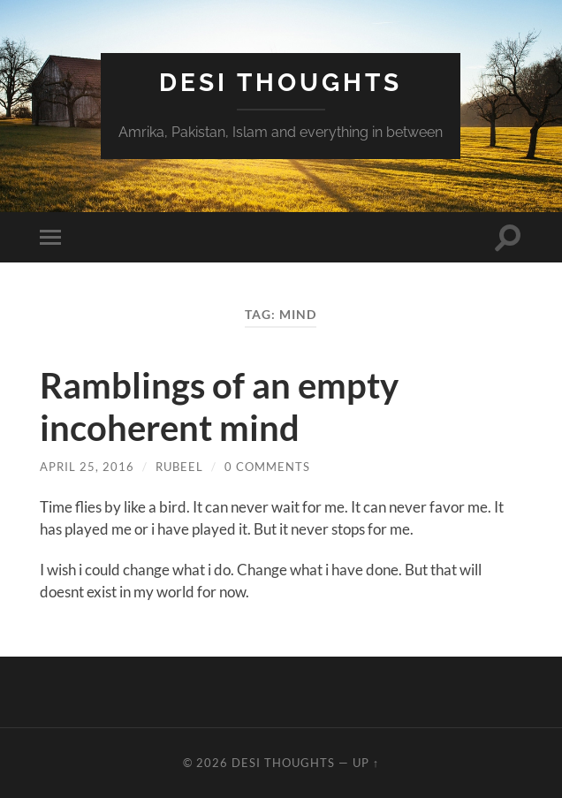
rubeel (179, 467)
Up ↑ (366, 763)
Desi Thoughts (280, 82)
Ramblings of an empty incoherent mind (219, 406)
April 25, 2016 (87, 467)
